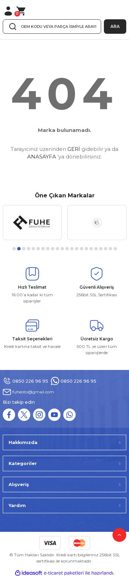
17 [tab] (91, 248)
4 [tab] (28, 248)
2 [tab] (19, 248)
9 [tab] (52, 248)
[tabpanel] (32, 222)
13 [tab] (72, 248)
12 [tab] (67, 248)
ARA (115, 26)
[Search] (52, 26)
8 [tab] (48, 248)
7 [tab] (43, 248)
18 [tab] (96, 248)
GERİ (73, 149)
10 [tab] (57, 248)
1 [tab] (14, 248)
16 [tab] (86, 248)
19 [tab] (101, 248)
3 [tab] (23, 248)
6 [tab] (38, 248)
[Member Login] (8, 11)
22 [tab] (115, 248)
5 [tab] (33, 248)
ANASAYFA (41, 156)
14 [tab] (76, 248)
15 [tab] (81, 248)
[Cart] (21, 11)
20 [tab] (105, 248)
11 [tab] (62, 248)
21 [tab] (110, 248)
